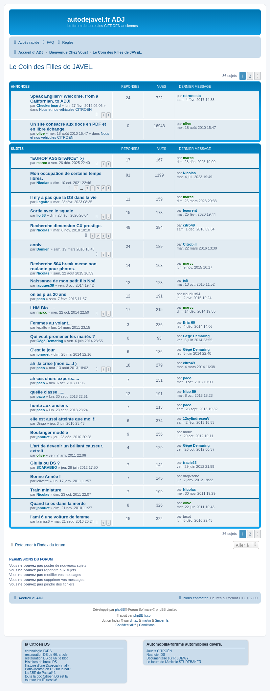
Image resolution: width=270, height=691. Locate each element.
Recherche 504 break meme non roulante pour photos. (63, 266)
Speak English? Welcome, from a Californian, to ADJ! (64, 99)
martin (146, 620)
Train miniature (45, 490)
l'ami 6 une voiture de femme (60, 516)
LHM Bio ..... (42, 307)
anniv (35, 244)
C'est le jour (42, 349)
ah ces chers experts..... (54, 378)
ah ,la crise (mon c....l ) (53, 363)
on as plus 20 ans (48, 294)
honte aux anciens (49, 405)
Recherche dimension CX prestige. (66, 225)
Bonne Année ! (45, 476)
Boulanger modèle (49, 432)
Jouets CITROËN (159, 651)
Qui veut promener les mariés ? (62, 336)
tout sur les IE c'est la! (41, 680)
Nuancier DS (155, 654)
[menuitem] (47, 42)
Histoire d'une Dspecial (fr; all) (47, 665)
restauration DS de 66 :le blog (46, 658)
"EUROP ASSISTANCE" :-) (57, 158)
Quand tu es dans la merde (58, 503)
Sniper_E (162, 620)
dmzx (134, 620)
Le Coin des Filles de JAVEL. (51, 66)
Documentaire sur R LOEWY (167, 658)
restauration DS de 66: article (46, 654)
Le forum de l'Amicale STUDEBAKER (173, 662)
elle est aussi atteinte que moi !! (63, 419)
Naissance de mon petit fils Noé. (63, 280)
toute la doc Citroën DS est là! (47, 676)
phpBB (120, 609)
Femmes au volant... (51, 323)
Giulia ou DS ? (45, 463)
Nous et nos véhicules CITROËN (65, 109)
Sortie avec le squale (51, 210)
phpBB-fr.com (143, 615)
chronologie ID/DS (38, 651)
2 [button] (250, 76)
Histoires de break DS (41, 662)
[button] (257, 76)
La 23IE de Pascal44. (40, 673)
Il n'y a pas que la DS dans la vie (63, 197)
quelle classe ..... (47, 392)
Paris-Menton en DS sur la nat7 (48, 669)
